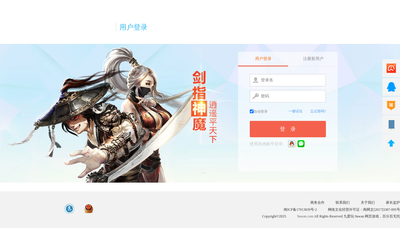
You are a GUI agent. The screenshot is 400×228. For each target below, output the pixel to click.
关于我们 (368, 202)
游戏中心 (28, 208)
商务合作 (317, 202)
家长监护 (393, 202)
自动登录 (259, 111)
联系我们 (343, 202)
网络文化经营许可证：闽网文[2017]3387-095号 (364, 210)
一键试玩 (295, 111)
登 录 (288, 129)
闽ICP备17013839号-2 (300, 210)
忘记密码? (318, 111)
